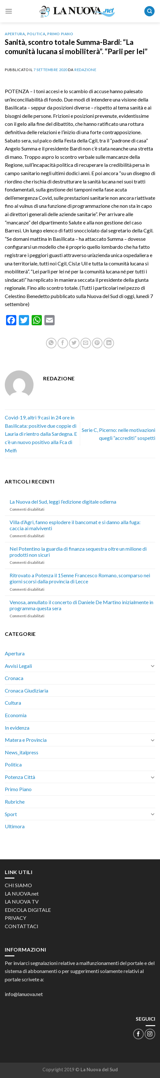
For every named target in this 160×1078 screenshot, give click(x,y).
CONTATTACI (21, 926)
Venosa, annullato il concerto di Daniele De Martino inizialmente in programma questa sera (81, 605)
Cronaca (14, 678)
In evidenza (17, 728)
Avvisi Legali (18, 666)
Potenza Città (20, 777)
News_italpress (21, 752)
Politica (36, 34)
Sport (11, 814)
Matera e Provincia (26, 740)
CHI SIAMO (18, 885)
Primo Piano (60, 34)
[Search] (149, 11)
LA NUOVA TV (22, 901)
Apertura (15, 34)
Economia (16, 715)
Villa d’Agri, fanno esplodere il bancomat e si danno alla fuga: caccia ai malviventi (75, 525)
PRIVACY (15, 918)
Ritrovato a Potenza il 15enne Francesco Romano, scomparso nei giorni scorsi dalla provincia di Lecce (80, 578)
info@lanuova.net (24, 994)
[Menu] (8, 11)
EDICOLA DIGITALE (28, 910)
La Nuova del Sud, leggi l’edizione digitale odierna (63, 501)
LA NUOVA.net (22, 893)
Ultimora (15, 826)
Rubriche (15, 801)
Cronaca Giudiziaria (26, 690)
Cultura (13, 703)
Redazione (85, 70)
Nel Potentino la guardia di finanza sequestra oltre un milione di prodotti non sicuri (78, 552)
